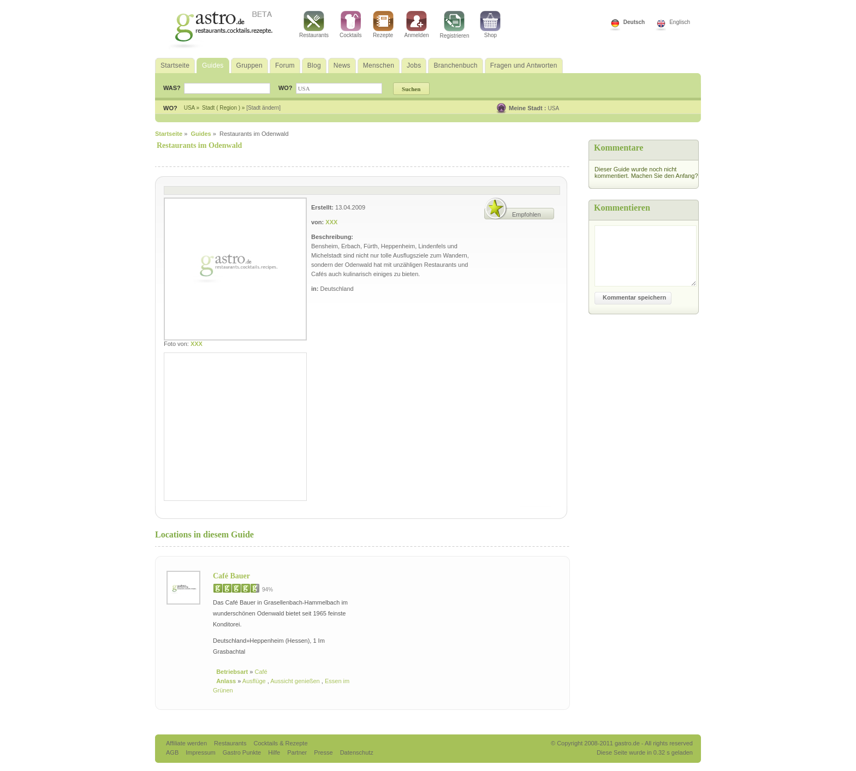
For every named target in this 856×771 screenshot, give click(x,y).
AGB (173, 752)
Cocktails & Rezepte (280, 743)
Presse (323, 752)
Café (260, 671)
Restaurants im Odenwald (199, 145)
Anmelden (417, 24)
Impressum (201, 752)
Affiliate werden (187, 743)
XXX (197, 343)
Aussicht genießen (296, 681)
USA (554, 108)
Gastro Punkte (243, 752)
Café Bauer (231, 576)
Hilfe (275, 752)
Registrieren (454, 25)
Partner (297, 752)
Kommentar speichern (634, 297)
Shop (490, 24)
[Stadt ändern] (263, 108)
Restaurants (314, 24)
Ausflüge (255, 681)
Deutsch (634, 22)
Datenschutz (356, 752)
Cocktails (351, 24)
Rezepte (383, 24)
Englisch (679, 22)
